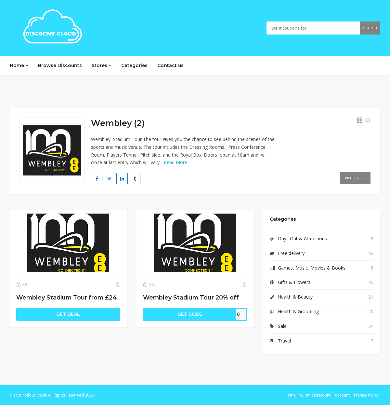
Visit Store (355, 177)
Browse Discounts (60, 65)
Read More (175, 162)
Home (19, 65)
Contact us (170, 65)
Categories (134, 65)
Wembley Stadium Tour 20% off (191, 297)
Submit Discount (315, 395)
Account (342, 395)
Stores (101, 65)
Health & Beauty (295, 297)
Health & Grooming (298, 311)
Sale (282, 326)
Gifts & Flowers (294, 282)
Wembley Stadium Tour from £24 (66, 297)
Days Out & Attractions (302, 238)
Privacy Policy (366, 395)
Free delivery (291, 253)
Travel (284, 341)
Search (370, 28)
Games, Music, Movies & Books (311, 268)
